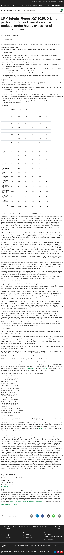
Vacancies (25, 532)
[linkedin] (55, 552)
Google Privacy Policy (53, 538)
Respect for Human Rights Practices (24, 545)
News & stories (26, 10)
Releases (33, 10)
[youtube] (61, 552)
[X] (48, 516)
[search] (62, 5)
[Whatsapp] (53, 516)
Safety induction (5, 534)
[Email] (59, 516)
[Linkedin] (36, 516)
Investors (35, 526)
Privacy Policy (32, 551)
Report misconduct (6, 537)
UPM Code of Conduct (7, 535)
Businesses (56, 5)
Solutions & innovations (17, 526)
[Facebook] (42, 516)
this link (40, 428)
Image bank (26, 534)
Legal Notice (26, 551)
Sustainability (27, 526)
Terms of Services (48, 539)
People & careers (44, 526)
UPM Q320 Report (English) (9, 504)
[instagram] (58, 552)
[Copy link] (31, 516)
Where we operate (27, 537)
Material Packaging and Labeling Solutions (45, 545)
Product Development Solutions (36, 548)
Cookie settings (5, 553)
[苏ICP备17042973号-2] (43, 551)
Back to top (60, 527)
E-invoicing (4, 532)
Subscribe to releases (28, 535)
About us (6, 526)
